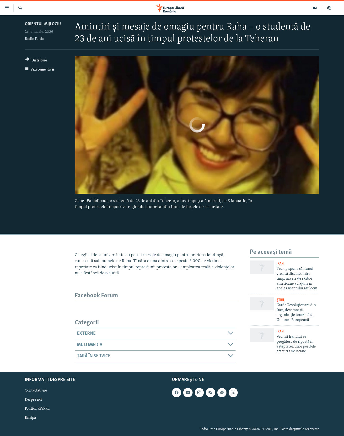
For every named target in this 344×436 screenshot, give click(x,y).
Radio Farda (34, 39)
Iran (280, 263)
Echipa (30, 418)
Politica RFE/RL (37, 409)
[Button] (36, 61)
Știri (280, 300)
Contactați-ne (36, 390)
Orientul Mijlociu (43, 24)
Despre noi (33, 400)
